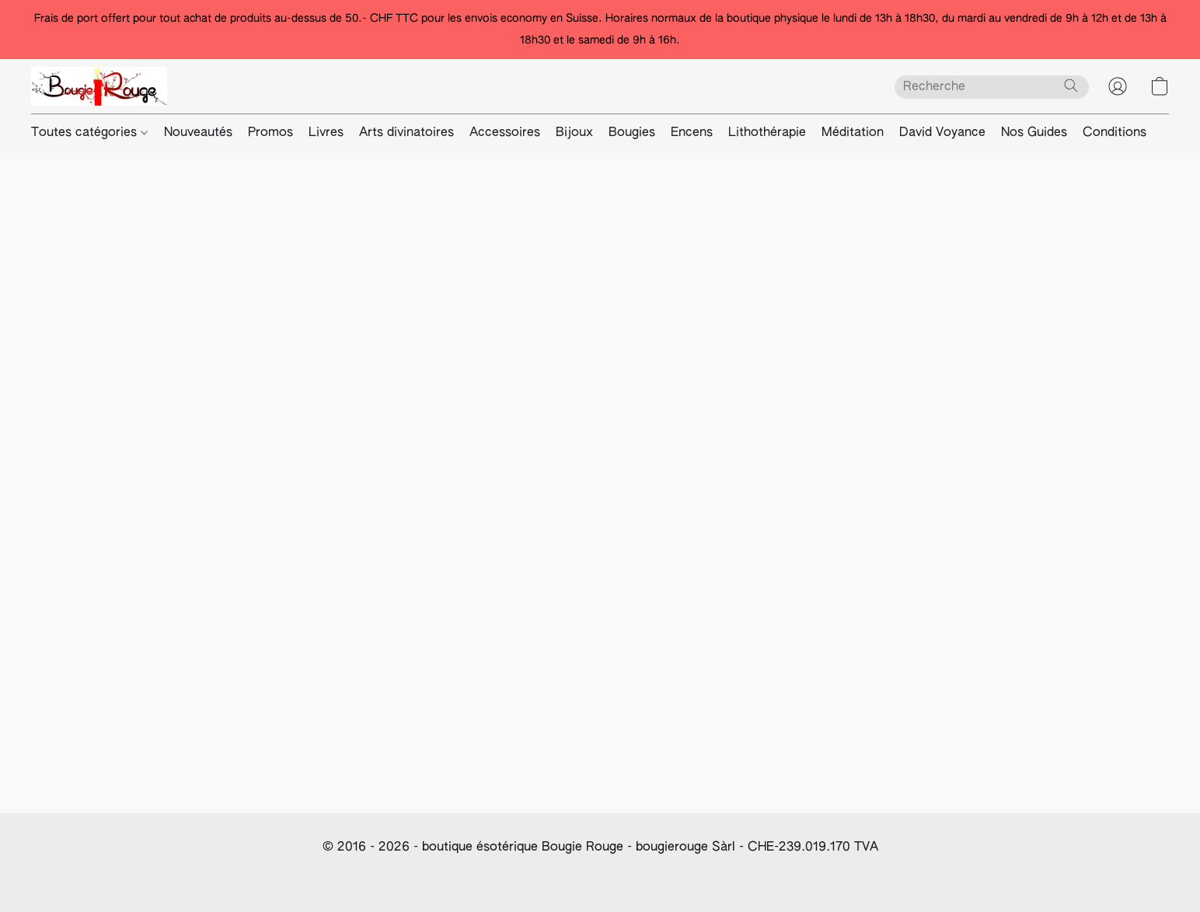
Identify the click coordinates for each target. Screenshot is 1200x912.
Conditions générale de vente (240, 877)
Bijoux (574, 133)
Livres (326, 133)
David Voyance (942, 133)
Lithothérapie (767, 133)
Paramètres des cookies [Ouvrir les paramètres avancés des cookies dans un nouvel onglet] (973, 877)
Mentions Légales (853, 877)
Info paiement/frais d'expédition (576, 877)
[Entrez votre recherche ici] (992, 87)
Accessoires (504, 133)
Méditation (853, 133)
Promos (270, 133)
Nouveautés (198, 133)
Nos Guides (1034, 133)
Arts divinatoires (406, 133)
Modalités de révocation (732, 877)
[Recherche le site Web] (1071, 85)
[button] (99, 86)
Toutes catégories (89, 133)
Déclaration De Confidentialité (405, 877)
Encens (692, 133)
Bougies (632, 133)
